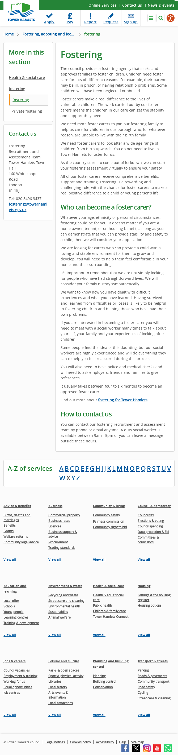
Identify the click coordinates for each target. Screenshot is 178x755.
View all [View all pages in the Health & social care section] (99, 635)
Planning (99, 676)
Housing (144, 586)
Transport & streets (153, 661)
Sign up (131, 21)
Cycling (143, 692)
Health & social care (27, 77)
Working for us (14, 681)
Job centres (11, 692)
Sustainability (58, 612)
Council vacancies (16, 670)
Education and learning (14, 589)
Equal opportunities (17, 687)
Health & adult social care (108, 597)
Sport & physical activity (65, 676)
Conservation (103, 687)
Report (90, 21)
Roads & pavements (152, 676)
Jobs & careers (14, 661)
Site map (137, 742)
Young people (13, 612)
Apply (49, 21)
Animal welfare (59, 617)
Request (110, 21)
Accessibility (105, 742)
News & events (161, 5)
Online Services (102, 5)
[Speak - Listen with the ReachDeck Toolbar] (171, 18)
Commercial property (64, 515)
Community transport (153, 681)
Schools (9, 606)
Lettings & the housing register (154, 597)
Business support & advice (62, 534)
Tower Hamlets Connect (110, 616)
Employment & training (20, 676)
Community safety (106, 515)
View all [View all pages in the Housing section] (144, 635)
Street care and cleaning (66, 600)
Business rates (59, 520)
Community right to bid (110, 527)
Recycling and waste (63, 595)
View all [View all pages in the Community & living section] (99, 559)
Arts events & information (58, 694)
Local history (57, 687)
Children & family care (109, 611)
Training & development (21, 623)
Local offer (11, 600)
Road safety (146, 687)
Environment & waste (65, 586)
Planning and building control (111, 664)
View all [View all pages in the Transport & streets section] (144, 715)
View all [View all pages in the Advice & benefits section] (9, 559)
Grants (8, 531)
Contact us (132, 5)
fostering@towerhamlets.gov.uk (28, 207)
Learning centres (15, 617)
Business (55, 506)
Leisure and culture (63, 661)
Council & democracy (154, 506)
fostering (17, 88)
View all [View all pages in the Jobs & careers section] (9, 715)
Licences (54, 526)
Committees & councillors (148, 539)
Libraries (54, 681)
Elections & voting (151, 520)
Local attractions (60, 703)
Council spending (150, 526)
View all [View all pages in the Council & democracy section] (144, 559)
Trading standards (61, 547)
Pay (70, 21)
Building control (104, 681)
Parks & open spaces (63, 670)
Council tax (146, 515)
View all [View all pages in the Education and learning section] (9, 635)
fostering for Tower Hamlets (122, 399)
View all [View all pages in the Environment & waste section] (54, 635)
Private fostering (26, 111)
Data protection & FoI (153, 532)
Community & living (109, 506)
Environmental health (64, 606)
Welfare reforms (15, 536)
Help (122, 742)
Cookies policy (80, 742)
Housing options (150, 605)
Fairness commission (108, 521)
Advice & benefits (17, 506)
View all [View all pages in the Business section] (54, 559)
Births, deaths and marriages (16, 517)
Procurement (58, 542)
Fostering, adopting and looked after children (52, 34)
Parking (143, 670)
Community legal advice (21, 542)
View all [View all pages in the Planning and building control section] (99, 715)
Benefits (9, 525)
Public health (102, 605)
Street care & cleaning (154, 698)
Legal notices (55, 742)
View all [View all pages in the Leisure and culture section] (54, 715)
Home (8, 34)
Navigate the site (151, 18)
